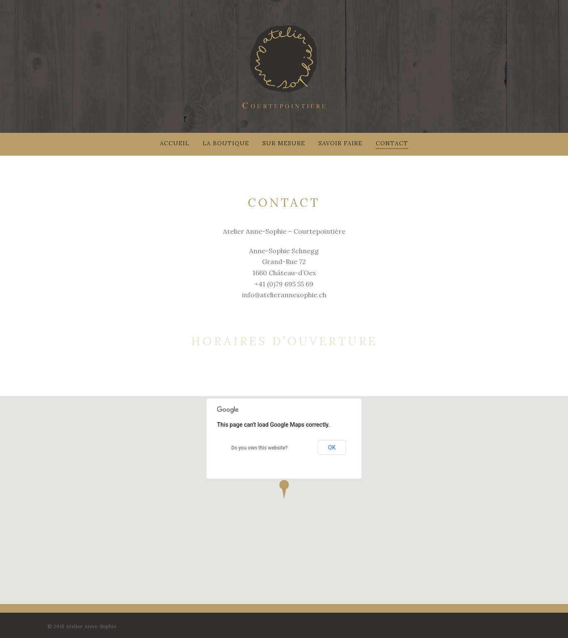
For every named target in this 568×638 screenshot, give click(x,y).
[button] (284, 489)
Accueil (174, 143)
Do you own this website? (259, 448)
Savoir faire (340, 143)
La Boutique (226, 143)
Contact (392, 143)
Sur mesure (283, 143)
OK (331, 447)
